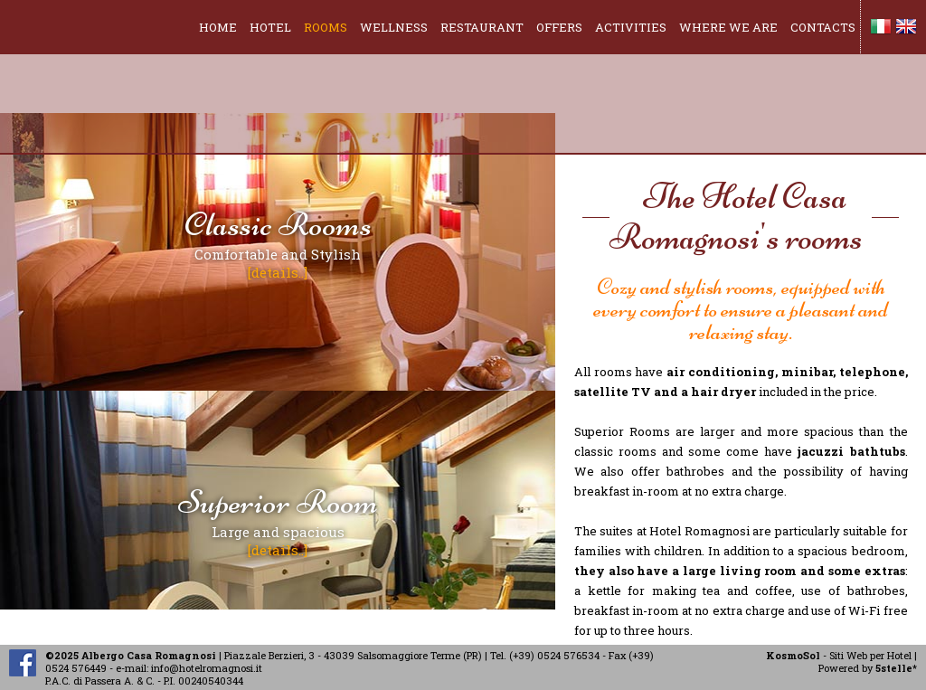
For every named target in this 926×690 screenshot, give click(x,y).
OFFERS (559, 27)
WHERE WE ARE (728, 27)
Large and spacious (278, 520)
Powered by (867, 668)
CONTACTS (822, 27)
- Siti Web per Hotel (839, 655)
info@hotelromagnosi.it (206, 668)
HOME (218, 27)
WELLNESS (394, 27)
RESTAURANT (482, 27)
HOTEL (270, 27)
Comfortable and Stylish (278, 242)
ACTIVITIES (630, 27)
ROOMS (325, 27)
